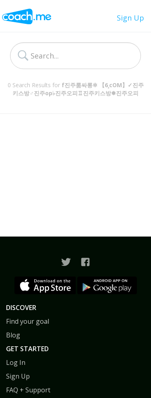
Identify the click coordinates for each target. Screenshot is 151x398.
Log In (15, 362)
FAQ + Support (28, 389)
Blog (13, 335)
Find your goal (27, 321)
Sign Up (130, 18)
